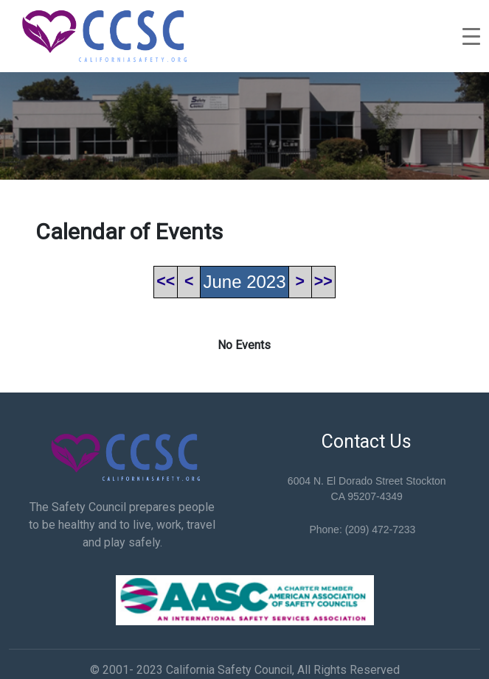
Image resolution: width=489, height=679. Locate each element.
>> (323, 281)
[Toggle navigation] (471, 36)
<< (165, 281)
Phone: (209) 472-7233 (362, 529)
